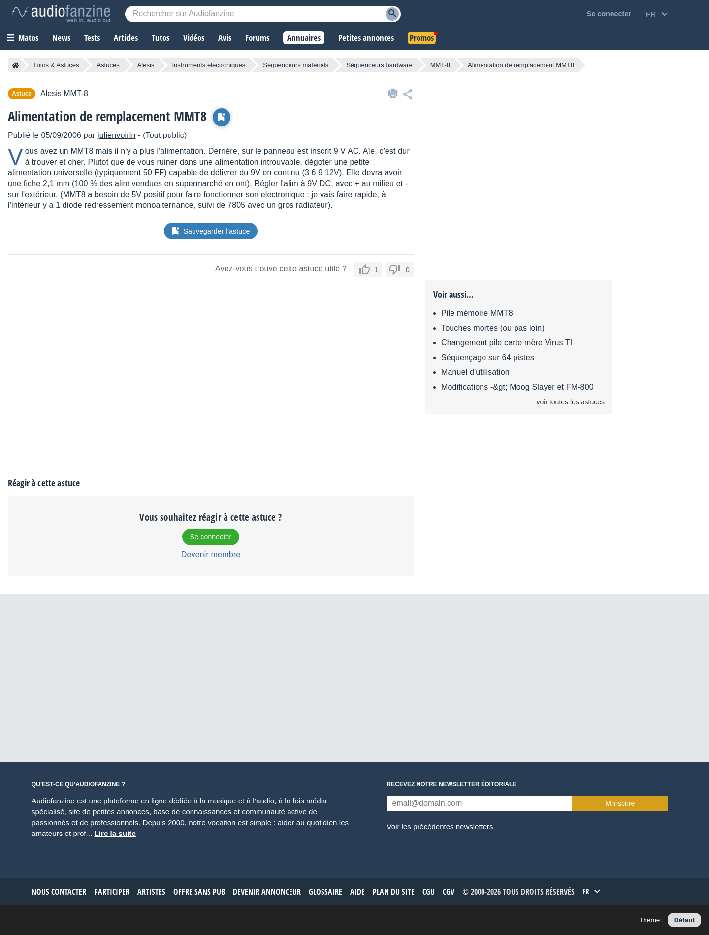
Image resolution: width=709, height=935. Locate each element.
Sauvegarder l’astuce (211, 231)
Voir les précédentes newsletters (440, 826)
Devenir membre (211, 554)
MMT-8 (440, 64)
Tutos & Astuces (56, 64)
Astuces (108, 64)
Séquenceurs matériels (295, 64)
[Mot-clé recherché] (263, 14)
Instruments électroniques (208, 64)
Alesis (146, 64)
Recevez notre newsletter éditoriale (452, 784)
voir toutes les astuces (570, 402)
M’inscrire (620, 803)
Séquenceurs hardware (379, 64)
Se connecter (210, 537)
